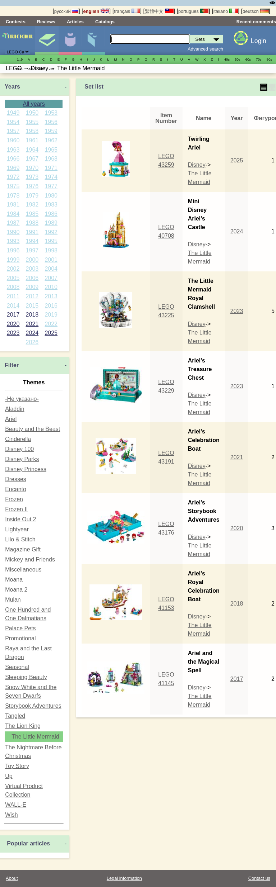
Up (8, 776)
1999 (13, 260)
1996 (13, 250)
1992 (51, 232)
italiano (225, 11)
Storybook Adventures (33, 706)
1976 (32, 186)
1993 (13, 241)
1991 (32, 232)
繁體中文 (159, 11)
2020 (13, 324)
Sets (46, 40)
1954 (13, 122)
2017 (13, 315)
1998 (51, 250)
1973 (32, 177)
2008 (13, 287)
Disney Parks (22, 459)
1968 (51, 159)
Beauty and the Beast (32, 429)
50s (237, 59)
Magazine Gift (23, 549)
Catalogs (105, 21)
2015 (32, 306)
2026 (32, 342)
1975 (13, 186)
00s (30, 69)
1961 (32, 140)
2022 (51, 324)
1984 (13, 214)
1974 (51, 177)
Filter (12, 365)
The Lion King (23, 726)
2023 (13, 333)
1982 (32, 204)
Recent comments (256, 21)
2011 (13, 296)
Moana (14, 580)
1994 (32, 241)
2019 (51, 315)
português (193, 11)
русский (66, 11)
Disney (197, 165)
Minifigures (70, 40)
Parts (93, 40)
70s (258, 59)
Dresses (15, 479)
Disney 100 (19, 449)
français (127, 11)
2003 (32, 269)
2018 (32, 315)
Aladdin (14, 409)
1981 (13, 204)
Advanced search (205, 49)
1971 (51, 168)
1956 (51, 122)
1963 (13, 150)
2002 (13, 269)
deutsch (255, 11)
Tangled (15, 716)
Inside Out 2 (20, 519)
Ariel (11, 419)
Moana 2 (16, 590)
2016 (51, 306)
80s (269, 59)
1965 (51, 150)
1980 (51, 196)
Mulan (13, 600)
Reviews (46, 21)
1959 (51, 131)
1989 (51, 223)
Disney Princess (25, 469)
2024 (32, 333)
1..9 (20, 59)
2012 (32, 296)
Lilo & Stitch (20, 539)
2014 (13, 306)
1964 (32, 150)
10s (40, 69)
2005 (13, 278)
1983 (51, 204)
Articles (75, 21)
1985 (32, 214)
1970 (32, 168)
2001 (51, 260)
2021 (32, 324)
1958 (32, 131)
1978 (13, 196)
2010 (51, 287)
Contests (16, 21)
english (96, 11)
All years (34, 104)
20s (51, 69)
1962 (51, 140)
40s (227, 59)
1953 (51, 113)
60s (248, 59)
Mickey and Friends (30, 559)
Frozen (14, 499)
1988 (32, 223)
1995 (51, 241)
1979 (32, 196)
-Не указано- (22, 399)
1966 (13, 159)
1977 (51, 186)
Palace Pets (20, 628)
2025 (51, 333)
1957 (13, 131)
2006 (32, 278)
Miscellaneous (23, 569)
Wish (11, 815)
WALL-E (15, 805)
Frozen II (16, 509)
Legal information (124, 878)
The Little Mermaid (35, 737)
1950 (32, 113)
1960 (13, 140)
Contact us (259, 878)
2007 (51, 278)
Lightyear (17, 529)
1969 (13, 168)
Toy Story (17, 766)
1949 (13, 113)
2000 (32, 260)
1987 (13, 223)
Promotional (20, 638)
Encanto (15, 489)
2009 (32, 287)
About (12, 878)
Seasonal (17, 667)
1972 (13, 177)
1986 (51, 214)
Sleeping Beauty (26, 677)
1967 (32, 159)
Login (258, 40)
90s (19, 69)
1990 (13, 232)
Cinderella (18, 439)
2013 (51, 296)
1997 (32, 250)
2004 (51, 269)
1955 (32, 122)
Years (12, 87)
